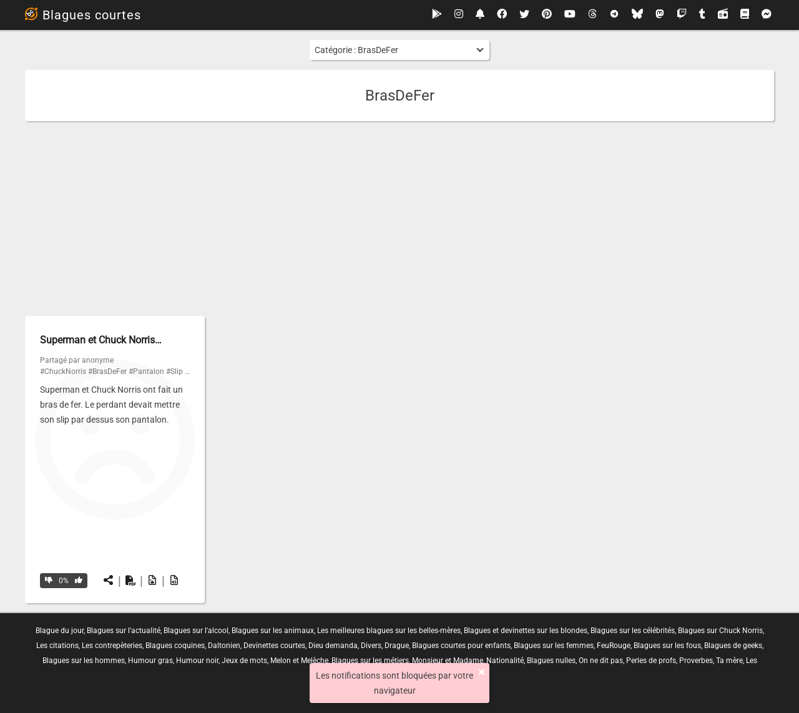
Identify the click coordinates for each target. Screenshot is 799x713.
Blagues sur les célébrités (633, 630)
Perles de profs (651, 660)
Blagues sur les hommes (83, 660)
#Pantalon (146, 371)
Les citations (57, 645)
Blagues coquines (175, 645)
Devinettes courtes (274, 645)
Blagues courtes (83, 14)
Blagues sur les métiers (370, 660)
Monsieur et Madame (447, 660)
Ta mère (729, 660)
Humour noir (197, 660)
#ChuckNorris (63, 371)
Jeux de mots (244, 660)
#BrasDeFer (107, 371)
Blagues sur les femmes (554, 645)
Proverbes (696, 660)
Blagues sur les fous (667, 645)
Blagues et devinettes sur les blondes (525, 630)
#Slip (174, 371)
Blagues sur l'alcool (196, 630)
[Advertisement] (399, 218)
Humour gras (150, 660)
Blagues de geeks (733, 645)
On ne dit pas (601, 660)
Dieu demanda (333, 645)
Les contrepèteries (112, 645)
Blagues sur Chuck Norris (720, 630)
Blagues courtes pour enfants (461, 645)
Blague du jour (60, 630)
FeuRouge (613, 645)
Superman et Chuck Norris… (101, 340)
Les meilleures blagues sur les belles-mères (389, 630)
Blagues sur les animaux (273, 630)
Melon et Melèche (299, 660)
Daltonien (224, 645)
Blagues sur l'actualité (123, 630)
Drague (397, 645)
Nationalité (505, 660)
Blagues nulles (551, 660)
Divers (371, 645)
